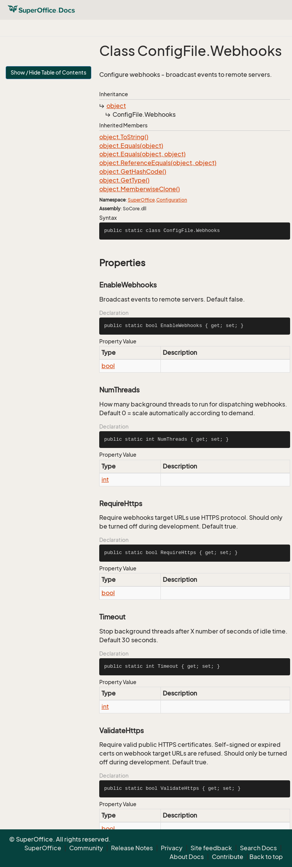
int (105, 479)
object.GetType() (124, 180)
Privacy (171, 848)
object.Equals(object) (131, 145)
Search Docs (258, 848)
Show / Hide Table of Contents (48, 72)
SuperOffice (141, 200)
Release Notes (132, 848)
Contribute (227, 857)
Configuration (171, 200)
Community (86, 848)
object (116, 106)
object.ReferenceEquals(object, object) (157, 163)
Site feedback (211, 848)
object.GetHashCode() (132, 171)
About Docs (187, 857)
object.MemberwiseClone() (139, 189)
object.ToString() (123, 137)
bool (108, 366)
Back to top (266, 857)
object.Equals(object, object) (142, 154)
